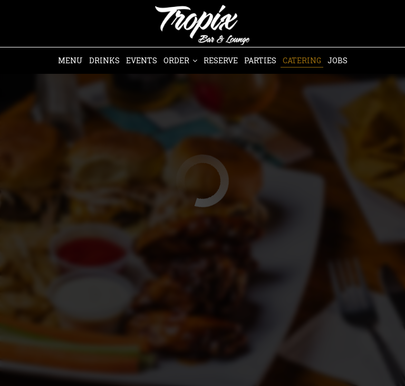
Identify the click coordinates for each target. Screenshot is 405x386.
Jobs (337, 60)
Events (141, 60)
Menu (70, 60)
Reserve (221, 60)
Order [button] (180, 60)
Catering (302, 60)
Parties (260, 60)
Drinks (104, 60)
